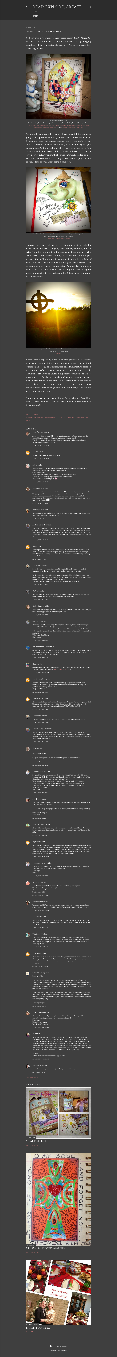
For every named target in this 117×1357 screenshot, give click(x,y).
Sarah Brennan (38, 698)
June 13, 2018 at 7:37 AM (40, 742)
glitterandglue (38, 621)
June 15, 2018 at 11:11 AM (40, 947)
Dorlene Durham (39, 902)
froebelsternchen (39, 771)
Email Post (34, 414)
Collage (71, 417)
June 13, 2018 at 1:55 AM (40, 657)
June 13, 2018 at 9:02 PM (40, 856)
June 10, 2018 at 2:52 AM (40, 482)
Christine (35, 452)
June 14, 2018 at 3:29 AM (40, 895)
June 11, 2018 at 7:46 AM (40, 584)
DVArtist (35, 591)
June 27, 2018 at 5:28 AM (40, 1059)
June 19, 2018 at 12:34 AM (40, 1027)
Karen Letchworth (39, 1012)
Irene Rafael (37, 953)
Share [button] (27, 414)
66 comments (35, 1252)
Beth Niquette (38, 606)
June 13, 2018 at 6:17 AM (40, 709)
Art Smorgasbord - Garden (46, 1248)
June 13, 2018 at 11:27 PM (40, 876)
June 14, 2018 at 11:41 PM (40, 927)
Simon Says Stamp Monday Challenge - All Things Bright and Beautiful (51, 125)
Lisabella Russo (38, 1065)
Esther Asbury (38, 565)
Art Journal (65, 417)
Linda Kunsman (38, 488)
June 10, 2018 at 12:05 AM (40, 445)
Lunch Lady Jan (38, 679)
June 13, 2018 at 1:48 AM (40, 640)
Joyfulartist (36, 842)
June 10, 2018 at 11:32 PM (40, 559)
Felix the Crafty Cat (40, 824)
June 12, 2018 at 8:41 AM (40, 600)
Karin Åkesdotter (39, 433)
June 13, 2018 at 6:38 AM (40, 722)
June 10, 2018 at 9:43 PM (40, 518)
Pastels (28, 420)
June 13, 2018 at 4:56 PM (40, 835)
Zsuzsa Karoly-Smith (40, 729)
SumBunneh (37, 799)
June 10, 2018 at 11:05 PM (40, 540)
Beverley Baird (38, 510)
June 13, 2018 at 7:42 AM (40, 765)
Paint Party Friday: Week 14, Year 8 (58, 238)
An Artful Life (36, 1141)
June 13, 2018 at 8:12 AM (40, 792)
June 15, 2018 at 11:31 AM (40, 966)
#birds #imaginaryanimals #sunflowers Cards (45, 417)
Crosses (77, 417)
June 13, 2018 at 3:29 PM (40, 818)
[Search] (90, 6)
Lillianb (35, 748)
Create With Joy (38, 973)
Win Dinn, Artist (38, 934)
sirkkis (34, 465)
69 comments (35, 1145)
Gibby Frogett (38, 882)
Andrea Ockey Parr (40, 525)
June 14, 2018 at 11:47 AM (40, 910)
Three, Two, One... (38, 1327)
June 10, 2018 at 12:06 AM (40, 458)
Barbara (35, 546)
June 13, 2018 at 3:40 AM (40, 692)
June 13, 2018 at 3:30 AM (40, 673)
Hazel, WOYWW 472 (61, 669)
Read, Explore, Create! (57, 6)
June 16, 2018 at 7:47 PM (40, 1006)
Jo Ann (35, 1034)
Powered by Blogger (58, 1346)
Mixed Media (84, 417)
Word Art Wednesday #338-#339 (72, 127)
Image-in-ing (58, 353)
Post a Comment (32, 1077)
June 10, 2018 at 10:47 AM (40, 503)
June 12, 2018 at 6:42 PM (40, 615)
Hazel (34, 664)
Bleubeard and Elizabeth (42, 647)
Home (35, 16)
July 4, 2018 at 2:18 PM (39, 1072)
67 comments (35, 1332)
